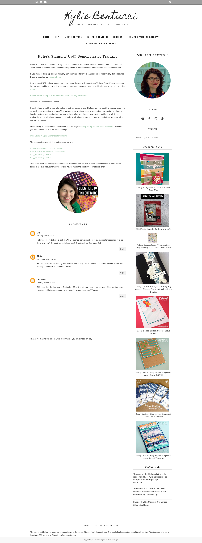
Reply (122, 249)
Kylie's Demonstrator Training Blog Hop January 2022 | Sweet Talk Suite (153, 246)
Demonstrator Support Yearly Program (46, 148)
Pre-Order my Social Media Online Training (48, 151)
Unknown (41, 279)
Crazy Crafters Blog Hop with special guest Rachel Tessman (153, 457)
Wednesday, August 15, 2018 (47, 259)
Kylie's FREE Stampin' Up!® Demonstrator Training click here (58, 95)
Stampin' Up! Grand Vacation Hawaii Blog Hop (153, 189)
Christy (40, 256)
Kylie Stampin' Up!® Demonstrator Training (48, 136)
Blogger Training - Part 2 (40, 157)
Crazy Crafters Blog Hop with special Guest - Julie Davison (153, 415)
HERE (33, 89)
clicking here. (55, 77)
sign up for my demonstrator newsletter (96, 126)
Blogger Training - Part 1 (40, 154)
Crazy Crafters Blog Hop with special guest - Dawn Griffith (153, 374)
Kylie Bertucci (101, 17)
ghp (38, 232)
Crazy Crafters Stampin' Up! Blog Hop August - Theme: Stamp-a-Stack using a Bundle (153, 289)
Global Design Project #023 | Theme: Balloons (153, 332)
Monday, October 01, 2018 (46, 283)
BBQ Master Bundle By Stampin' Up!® (153, 229)
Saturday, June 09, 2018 (45, 236)
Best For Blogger (113, 540)
